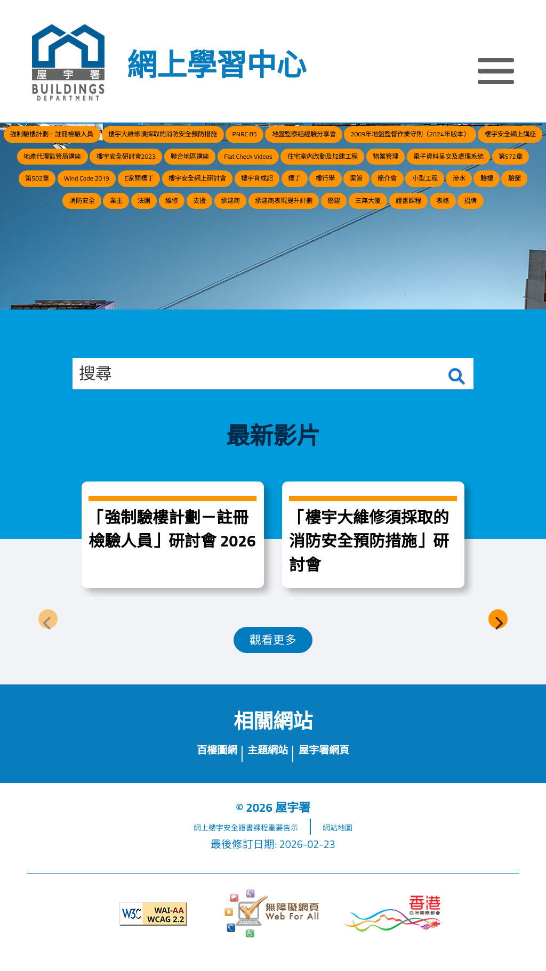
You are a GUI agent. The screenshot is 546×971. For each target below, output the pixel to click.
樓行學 (433, 233)
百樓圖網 (198, 764)
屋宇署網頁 (341, 764)
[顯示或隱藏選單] (496, 73)
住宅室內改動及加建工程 (239, 201)
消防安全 (207, 264)
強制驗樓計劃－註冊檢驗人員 (103, 139)
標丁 (390, 233)
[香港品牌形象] (393, 931)
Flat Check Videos (135, 201)
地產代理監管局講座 (362, 170)
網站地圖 (360, 843)
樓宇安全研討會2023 (465, 170)
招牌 (368, 296)
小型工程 (35, 264)
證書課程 (282, 296)
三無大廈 (225, 296)
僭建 (177, 296)
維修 (332, 264)
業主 (255, 264)
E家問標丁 (173, 233)
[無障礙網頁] (273, 930)
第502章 (29, 233)
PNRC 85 (373, 139)
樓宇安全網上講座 (264, 170)
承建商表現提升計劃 (488, 264)
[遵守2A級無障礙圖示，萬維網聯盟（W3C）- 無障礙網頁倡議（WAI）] (153, 931)
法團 (293, 264)
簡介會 (519, 233)
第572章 (503, 201)
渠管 (477, 233)
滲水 (83, 264)
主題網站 (265, 764)
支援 (371, 264)
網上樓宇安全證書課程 (218, 843)
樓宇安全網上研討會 (254, 233)
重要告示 (292, 843)
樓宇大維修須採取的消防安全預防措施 (259, 139)
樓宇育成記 (338, 233)
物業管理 (328, 201)
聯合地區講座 (53, 201)
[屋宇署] (68, 62)
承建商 (413, 264)
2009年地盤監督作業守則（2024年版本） (123, 170)
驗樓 (121, 264)
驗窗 (159, 264)
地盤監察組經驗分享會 (457, 139)
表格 (329, 296)
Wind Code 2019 (99, 233)
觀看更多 (273, 644)
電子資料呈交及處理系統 (416, 201)
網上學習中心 (216, 64)
